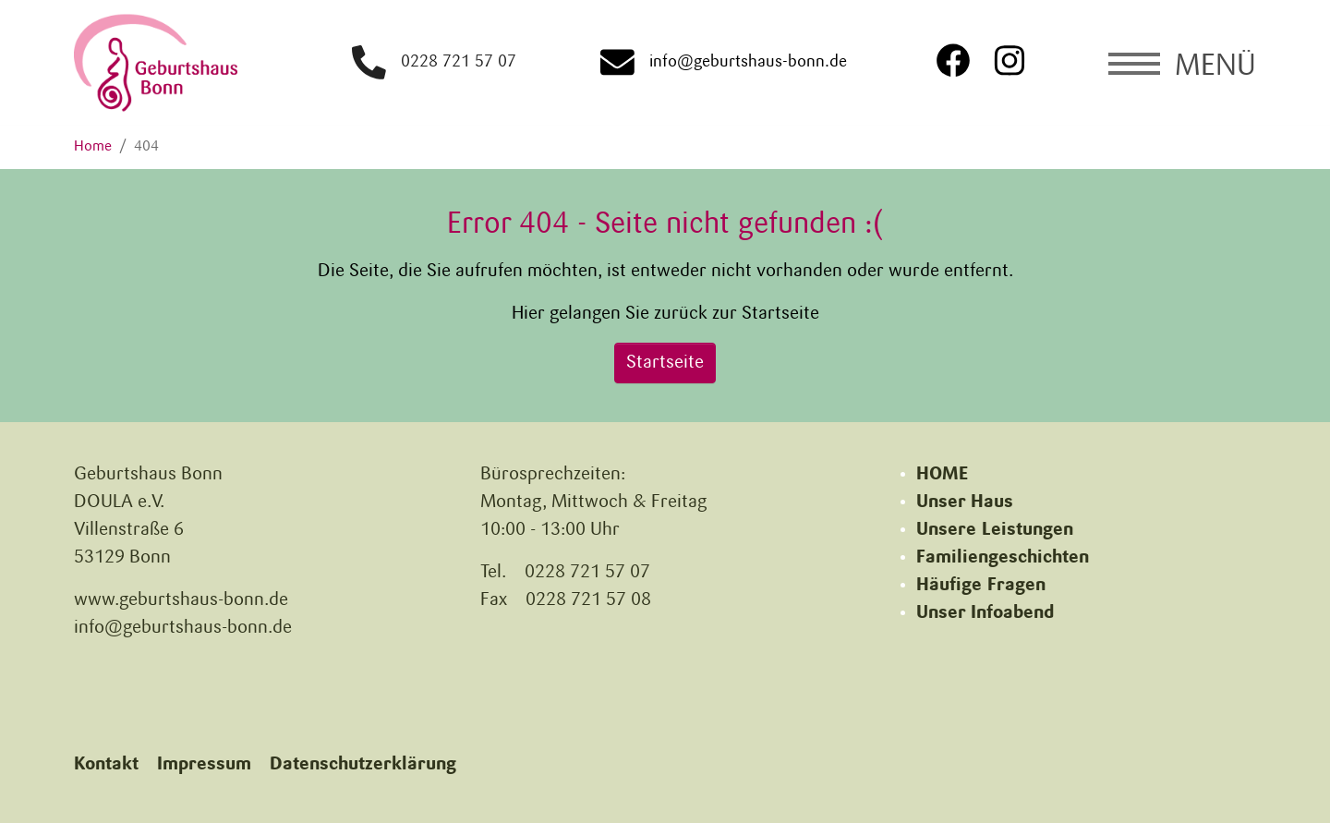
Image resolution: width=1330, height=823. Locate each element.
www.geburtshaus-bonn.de (181, 600)
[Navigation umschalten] (1182, 63)
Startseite (665, 363)
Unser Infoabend (985, 613)
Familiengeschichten (1002, 558)
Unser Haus (964, 502)
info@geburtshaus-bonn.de (727, 62)
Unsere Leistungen (994, 530)
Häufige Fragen (981, 585)
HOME (942, 475)
